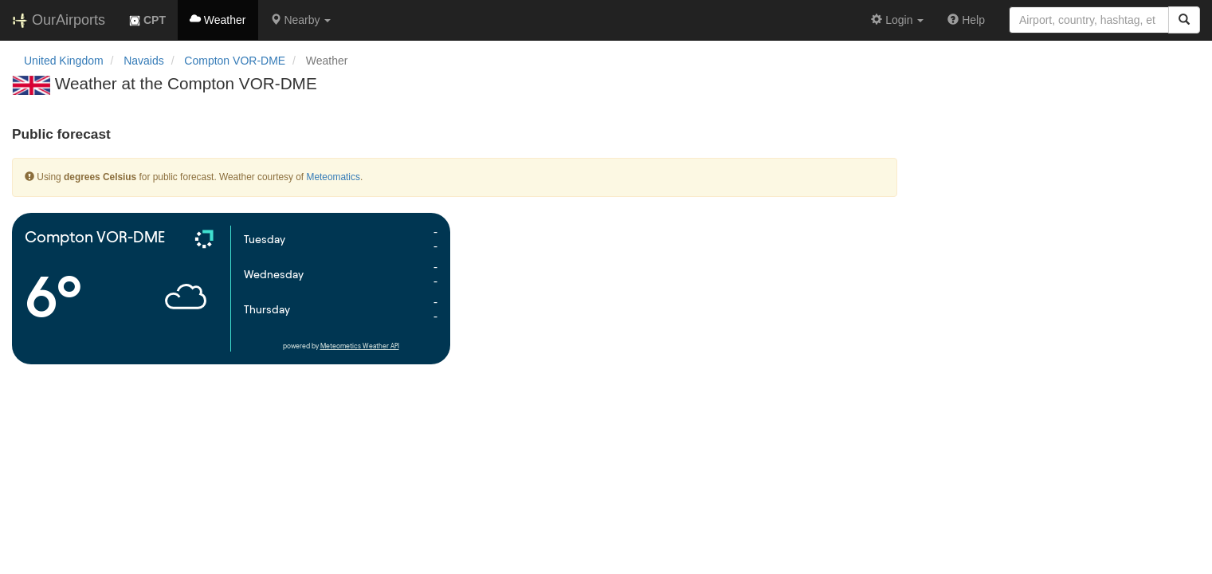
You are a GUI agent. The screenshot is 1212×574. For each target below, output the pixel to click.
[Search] (1184, 19)
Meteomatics (332, 177)
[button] (300, 20)
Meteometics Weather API (359, 346)
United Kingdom (64, 60)
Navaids (144, 60)
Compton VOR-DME (234, 60)
